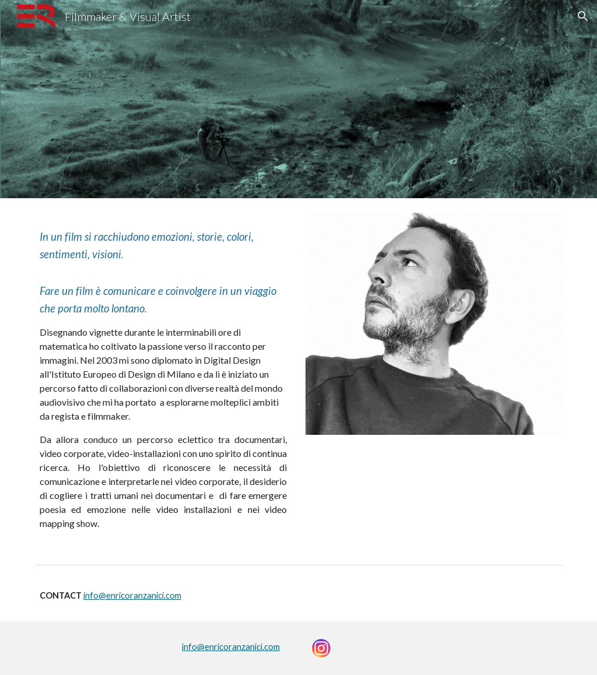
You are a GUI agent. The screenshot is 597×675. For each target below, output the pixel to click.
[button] (583, 16)
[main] (163, 379)
